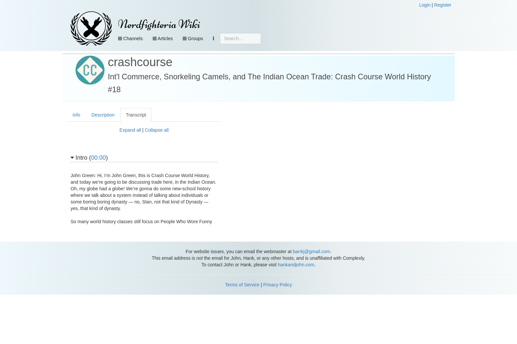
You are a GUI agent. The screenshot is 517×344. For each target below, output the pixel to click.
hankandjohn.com (296, 264)
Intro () (89, 158)
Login (424, 5)
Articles (163, 38)
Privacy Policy (277, 284)
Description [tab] (102, 115)
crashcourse (140, 62)
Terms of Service (242, 284)
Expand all (130, 130)
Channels (130, 38)
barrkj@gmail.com (311, 251)
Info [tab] (76, 115)
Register (442, 5)
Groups (193, 38)
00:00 (98, 157)
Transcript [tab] (136, 115)
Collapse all (156, 130)
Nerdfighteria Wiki (159, 24)
